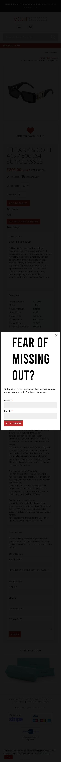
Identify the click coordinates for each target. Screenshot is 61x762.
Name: (7, 400)
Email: (8, 411)
